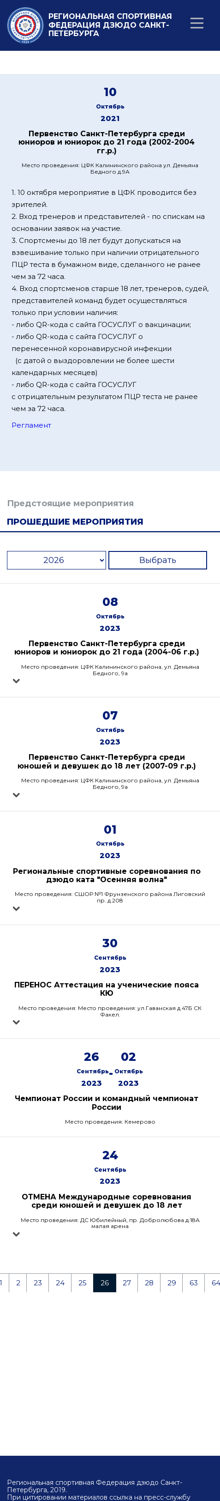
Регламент (31, 425)
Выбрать (157, 560)
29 (171, 1282)
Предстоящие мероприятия (70, 503)
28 (149, 1282)
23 (38, 1282)
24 (60, 1282)
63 (194, 1282)
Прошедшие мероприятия (75, 522)
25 (82, 1282)
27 (127, 1282)
